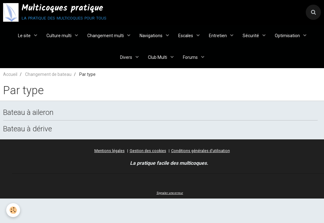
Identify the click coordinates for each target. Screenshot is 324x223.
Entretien (218, 35)
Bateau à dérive (27, 128)
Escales (186, 35)
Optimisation (288, 35)
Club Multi (158, 57)
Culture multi (59, 35)
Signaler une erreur (170, 193)
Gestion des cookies (148, 150)
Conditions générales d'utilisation (200, 150)
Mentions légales (109, 150)
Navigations (151, 35)
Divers (126, 57)
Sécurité (251, 35)
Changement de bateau (48, 74)
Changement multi (106, 35)
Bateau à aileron (28, 112)
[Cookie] (13, 210)
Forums (191, 57)
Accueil (10, 74)
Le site (25, 35)
